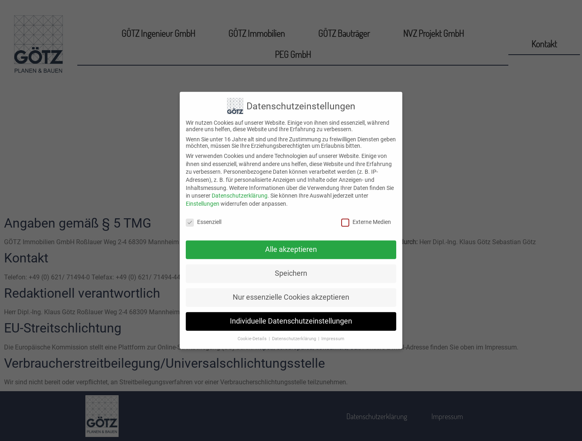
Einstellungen (202, 196)
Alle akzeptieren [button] (291, 242)
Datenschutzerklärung (240, 188)
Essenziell (203, 214)
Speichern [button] (291, 266)
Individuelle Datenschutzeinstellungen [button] (291, 314)
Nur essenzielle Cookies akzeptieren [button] (291, 290)
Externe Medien (366, 214)
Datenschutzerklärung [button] (294, 331)
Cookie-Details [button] (253, 331)
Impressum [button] (332, 331)
